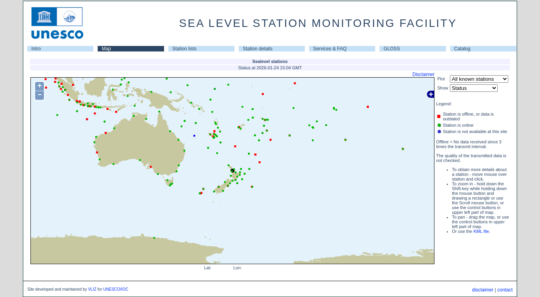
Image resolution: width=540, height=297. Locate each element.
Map (106, 48)
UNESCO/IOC (115, 289)
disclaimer (482, 290)
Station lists (184, 48)
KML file (481, 231)
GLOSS (391, 48)
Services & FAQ (330, 48)
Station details (257, 48)
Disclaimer (423, 74)
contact (505, 290)
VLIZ (92, 289)
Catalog (462, 48)
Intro (36, 48)
